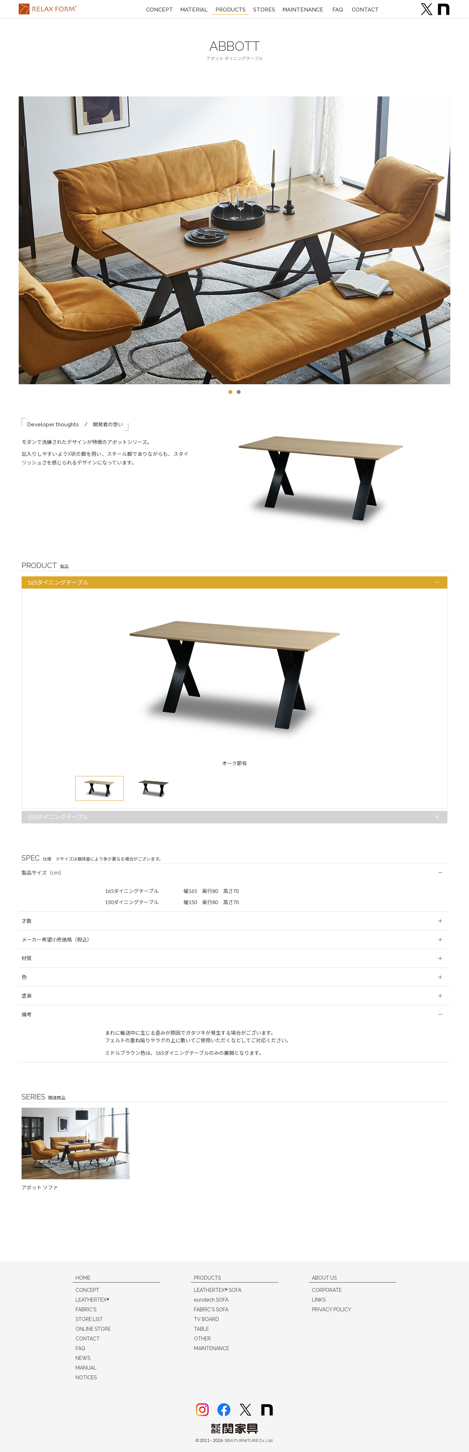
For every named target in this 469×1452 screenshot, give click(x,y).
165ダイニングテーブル (57, 583)
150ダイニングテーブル (57, 817)
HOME (83, 1278)
